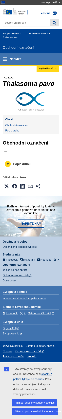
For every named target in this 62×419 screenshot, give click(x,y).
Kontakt (31, 356)
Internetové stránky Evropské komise (24, 298)
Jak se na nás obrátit (15, 270)
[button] (6, 186)
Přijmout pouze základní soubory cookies (36, 411)
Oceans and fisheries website (20, 246)
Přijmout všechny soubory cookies (35, 402)
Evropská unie (11, 333)
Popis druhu (12, 130)
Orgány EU (9, 328)
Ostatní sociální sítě (39, 313)
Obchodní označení (38, 33)
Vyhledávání (54, 22)
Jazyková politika (13, 346)
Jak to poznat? (50, 2)
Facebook (10, 313)
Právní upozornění (13, 356)
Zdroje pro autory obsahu (40, 346)
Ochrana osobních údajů (17, 275)
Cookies (7, 351)
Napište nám (31, 223)
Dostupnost (9, 280)
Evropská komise (11, 33)
